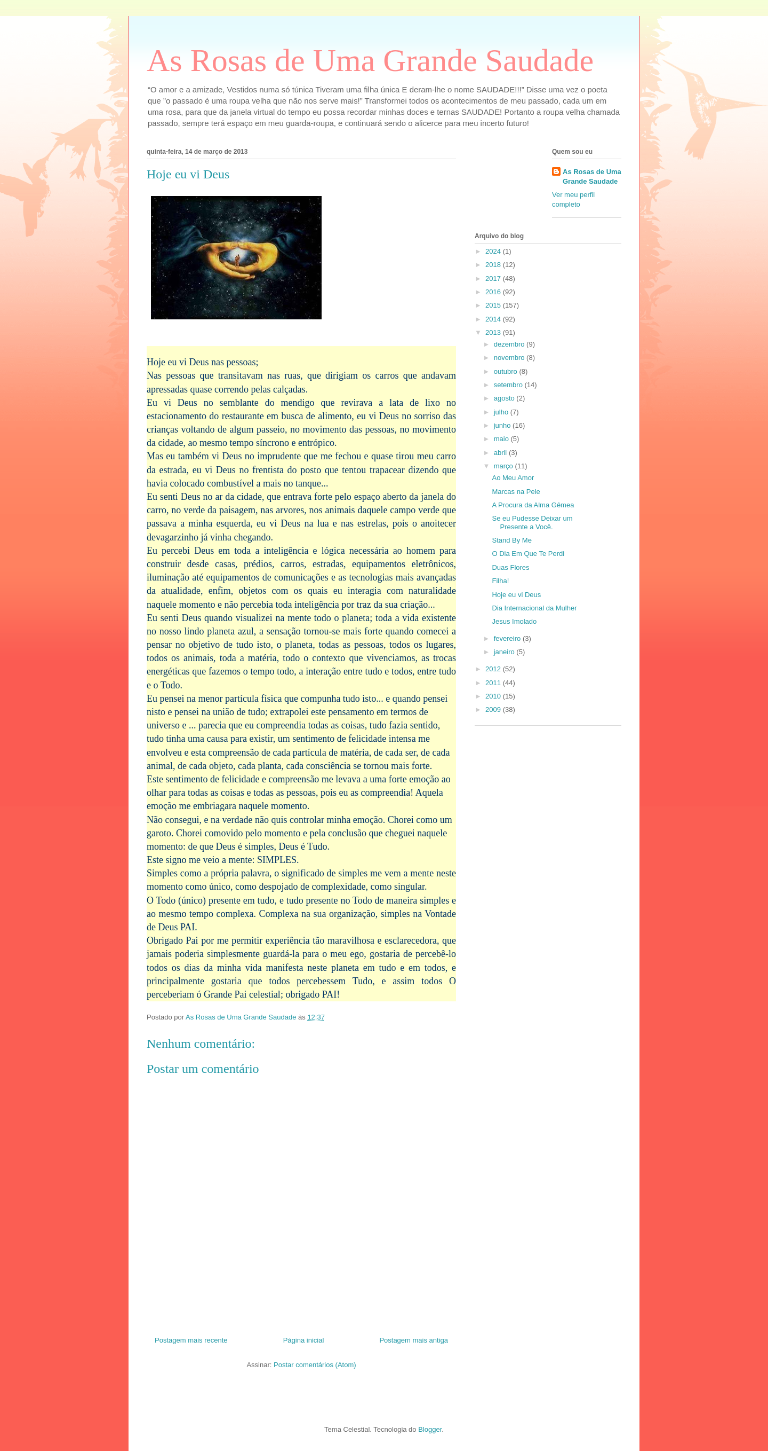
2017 (494, 278)
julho (502, 412)
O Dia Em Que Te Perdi (528, 554)
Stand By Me (511, 540)
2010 (494, 696)
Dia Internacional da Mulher (534, 608)
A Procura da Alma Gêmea (533, 505)
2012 (494, 669)
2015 (494, 305)
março (504, 466)
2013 (494, 332)
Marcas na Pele (516, 492)
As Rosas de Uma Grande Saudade (370, 60)
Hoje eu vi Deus (516, 595)
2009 (494, 709)
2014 (494, 319)
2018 (494, 265)
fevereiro (508, 638)
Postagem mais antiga (413, 1340)
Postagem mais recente (191, 1340)
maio (502, 439)
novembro (510, 358)
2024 (494, 251)
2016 (494, 292)
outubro (506, 371)
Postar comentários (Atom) (315, 1365)
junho (503, 425)
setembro (509, 385)
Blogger (430, 1429)
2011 (494, 683)
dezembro (510, 344)
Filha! (500, 581)
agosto (505, 398)
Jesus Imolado (514, 621)
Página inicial (303, 1340)
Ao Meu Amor (513, 478)
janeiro (505, 652)
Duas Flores (510, 567)
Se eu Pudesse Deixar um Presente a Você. (532, 522)
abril (501, 453)
